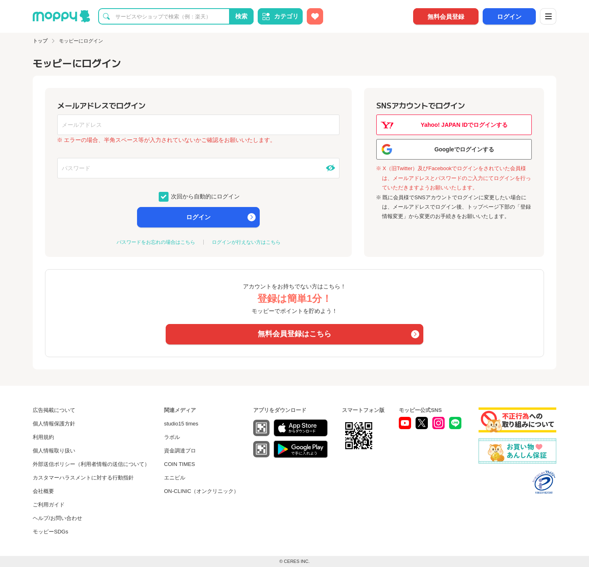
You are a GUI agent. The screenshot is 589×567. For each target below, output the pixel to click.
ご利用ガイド (49, 505)
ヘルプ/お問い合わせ (57, 518)
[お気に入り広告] (315, 16)
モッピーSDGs (50, 532)
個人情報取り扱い (54, 451)
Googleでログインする (464, 149)
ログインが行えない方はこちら (246, 242)
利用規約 (43, 437)
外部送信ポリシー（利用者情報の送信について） (91, 464)
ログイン (509, 16)
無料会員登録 (445, 16)
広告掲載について (54, 410)
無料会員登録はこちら (294, 334)
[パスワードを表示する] (330, 168)
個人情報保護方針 (54, 424)
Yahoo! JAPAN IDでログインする (464, 125)
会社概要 (43, 491)
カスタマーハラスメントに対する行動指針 (83, 478)
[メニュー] (548, 16)
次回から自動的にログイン (205, 196)
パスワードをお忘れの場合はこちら (156, 242)
